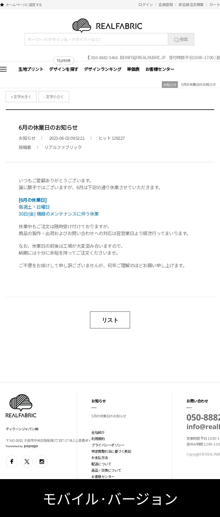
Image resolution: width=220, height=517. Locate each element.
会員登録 (165, 4)
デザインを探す (63, 69)
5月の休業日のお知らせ (198, 84)
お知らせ (169, 84)
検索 (181, 39)
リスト (110, 320)
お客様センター (159, 69)
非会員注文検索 (191, 4)
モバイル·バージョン (110, 498)
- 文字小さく (54, 96)
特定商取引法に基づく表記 (111, 451)
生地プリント (30, 69)
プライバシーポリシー (107, 444)
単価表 (133, 69)
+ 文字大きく (21, 96)
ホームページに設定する (24, 4)
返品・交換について (106, 470)
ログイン (145, 4)
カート (214, 4)
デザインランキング (102, 69)
